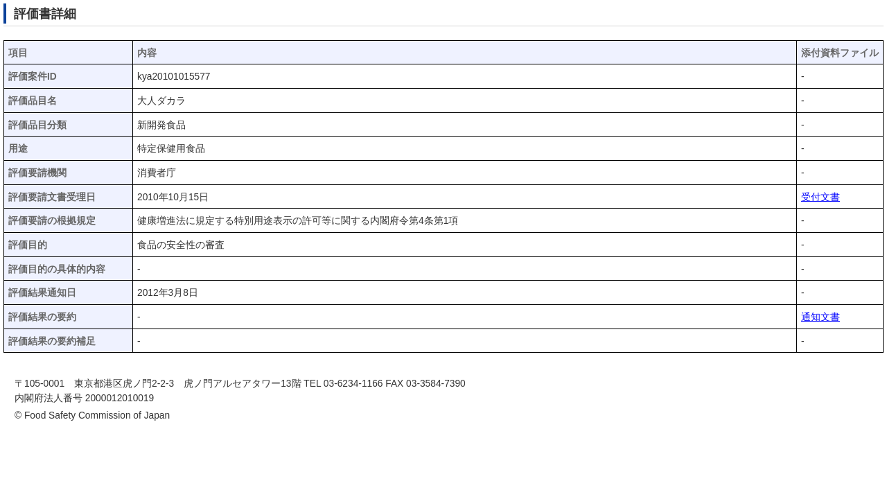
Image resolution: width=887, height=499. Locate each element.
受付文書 (820, 197)
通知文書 (820, 317)
